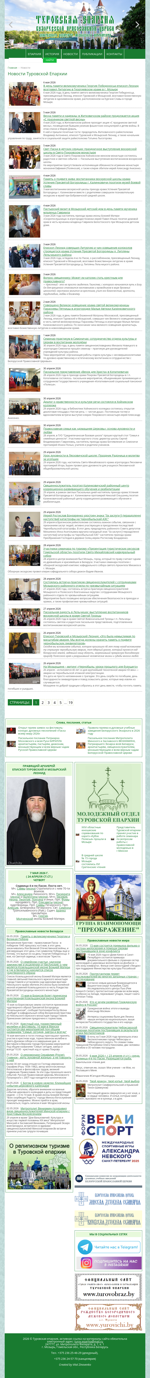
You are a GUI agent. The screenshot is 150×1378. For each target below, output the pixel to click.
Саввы (21, 888)
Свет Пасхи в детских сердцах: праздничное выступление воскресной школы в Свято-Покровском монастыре (90, 150)
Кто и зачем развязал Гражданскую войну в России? (106, 1003)
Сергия (43, 916)
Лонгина (37, 899)
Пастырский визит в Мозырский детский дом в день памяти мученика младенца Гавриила (90, 210)
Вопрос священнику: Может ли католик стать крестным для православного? (83, 279)
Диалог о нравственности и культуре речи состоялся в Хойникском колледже (88, 403)
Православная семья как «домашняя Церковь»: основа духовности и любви (89, 430)
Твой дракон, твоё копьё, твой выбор (114, 1081)
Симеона (65, 908)
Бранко (61, 910)
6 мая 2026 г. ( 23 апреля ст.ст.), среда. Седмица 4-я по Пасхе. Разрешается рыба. (108, 1057)
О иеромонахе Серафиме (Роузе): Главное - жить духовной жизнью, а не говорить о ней (39, 1057)
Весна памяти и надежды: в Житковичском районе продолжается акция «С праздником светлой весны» (91, 117)
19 (71, 702)
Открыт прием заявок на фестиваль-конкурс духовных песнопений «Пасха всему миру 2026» (42, 730)
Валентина (30, 897)
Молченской (24, 918)
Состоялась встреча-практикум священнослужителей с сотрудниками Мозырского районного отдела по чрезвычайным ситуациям (89, 583)
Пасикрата (63, 894)
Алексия (13, 908)
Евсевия (62, 897)
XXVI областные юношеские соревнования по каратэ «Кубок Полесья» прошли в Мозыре (94, 834)
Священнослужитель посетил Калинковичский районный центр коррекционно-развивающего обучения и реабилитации (86, 487)
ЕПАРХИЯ (34, 54)
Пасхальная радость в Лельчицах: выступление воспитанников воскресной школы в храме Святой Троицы (85, 613)
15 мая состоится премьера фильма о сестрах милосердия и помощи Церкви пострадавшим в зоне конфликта (108, 948)
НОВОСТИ (70, 54)
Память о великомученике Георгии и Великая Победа (38, 937)
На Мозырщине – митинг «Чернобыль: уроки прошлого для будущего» (90, 666)
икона (31, 888)
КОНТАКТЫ (114, 54)
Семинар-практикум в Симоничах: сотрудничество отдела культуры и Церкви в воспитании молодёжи (90, 340)
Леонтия (24, 899)
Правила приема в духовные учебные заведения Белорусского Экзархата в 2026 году (114, 730)
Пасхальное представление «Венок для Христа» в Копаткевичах (86, 372)
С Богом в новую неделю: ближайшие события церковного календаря (39, 1084)
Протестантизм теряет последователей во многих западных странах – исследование (107, 976)
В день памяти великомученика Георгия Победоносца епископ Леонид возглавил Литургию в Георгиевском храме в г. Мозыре (90, 87)
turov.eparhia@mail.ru (88, 1341)
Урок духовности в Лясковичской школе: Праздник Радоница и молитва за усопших (91, 457)
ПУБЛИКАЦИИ (92, 54)
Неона (13, 899)
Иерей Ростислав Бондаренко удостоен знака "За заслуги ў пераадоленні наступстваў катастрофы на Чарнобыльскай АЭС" (92, 517)
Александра (25, 894)
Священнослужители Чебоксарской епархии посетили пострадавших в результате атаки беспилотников (107, 1030)
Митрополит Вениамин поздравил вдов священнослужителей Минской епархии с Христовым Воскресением (38, 1111)
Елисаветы (46, 902)
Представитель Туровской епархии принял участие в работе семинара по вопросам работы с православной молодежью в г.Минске (129, 838)
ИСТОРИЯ (52, 54)
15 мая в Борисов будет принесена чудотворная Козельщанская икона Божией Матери (37, 998)
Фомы (66, 899)
